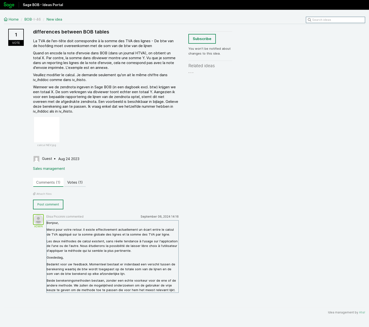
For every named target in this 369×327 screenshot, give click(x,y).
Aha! (362, 312)
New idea (54, 19)
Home (12, 19)
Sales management (49, 168)
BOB (28, 19)
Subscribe (202, 38)
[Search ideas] (335, 20)
